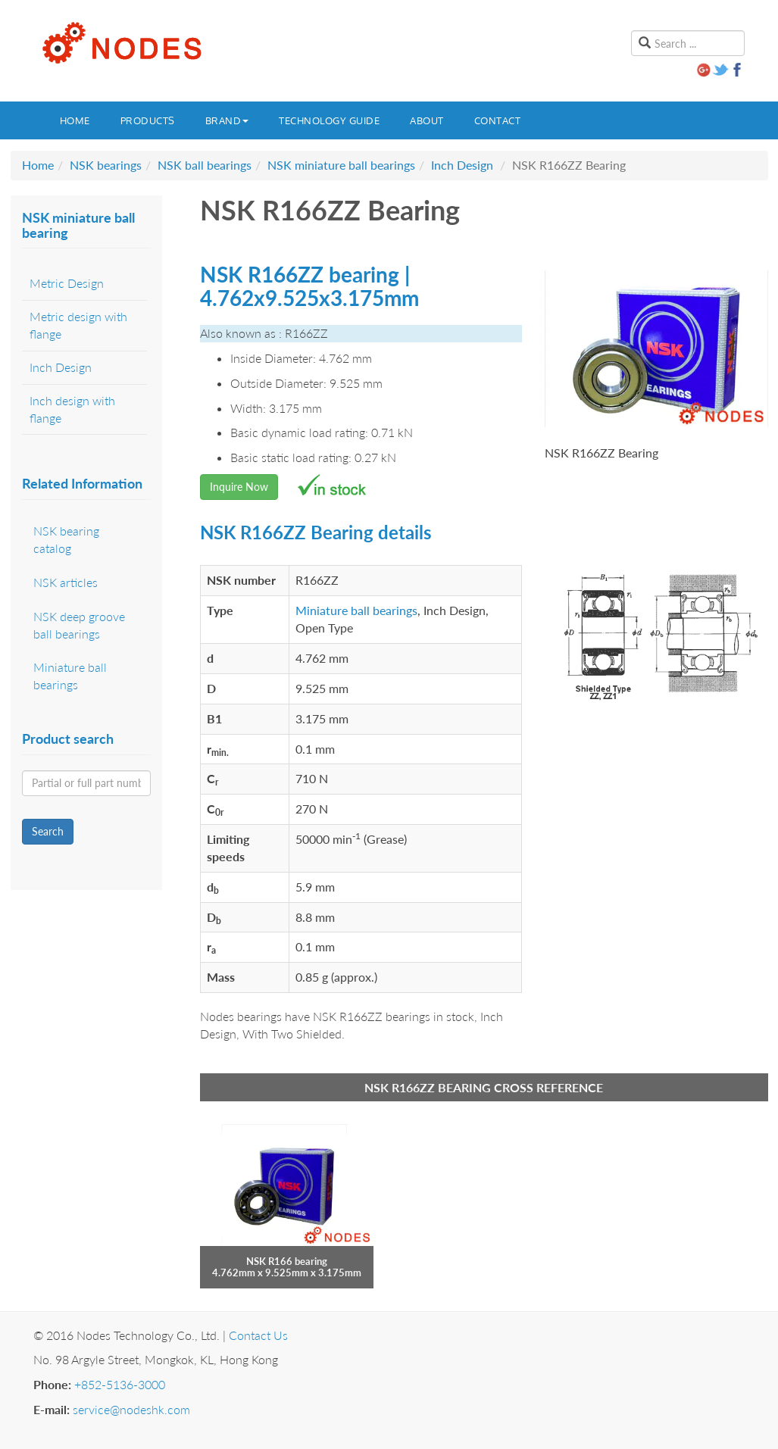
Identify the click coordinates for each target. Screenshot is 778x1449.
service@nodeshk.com (131, 1409)
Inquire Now (239, 486)
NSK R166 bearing (286, 1261)
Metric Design (67, 283)
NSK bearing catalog (66, 539)
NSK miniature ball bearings (341, 165)
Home (75, 120)
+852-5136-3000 (119, 1384)
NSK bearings (106, 165)
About (427, 120)
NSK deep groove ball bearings (79, 625)
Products (147, 120)
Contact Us (258, 1335)
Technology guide (329, 120)
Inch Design (462, 165)
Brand (227, 120)
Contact (497, 120)
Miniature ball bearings (356, 610)
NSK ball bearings (205, 165)
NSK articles (65, 582)
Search (48, 831)
